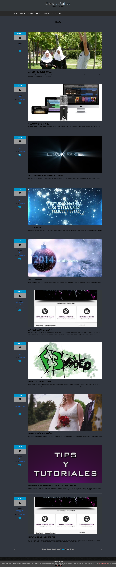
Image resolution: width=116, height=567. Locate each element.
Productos (22, 13)
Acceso (54, 13)
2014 (21, 33)
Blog (20, 44)
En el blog (30, 13)
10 (65, 549)
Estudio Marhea (22, 47)
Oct (19, 395)
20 (20, 89)
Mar (18, 33)
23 (20, 193)
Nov (18, 291)
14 (20, 451)
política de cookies (103, 563)
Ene (19, 85)
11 (67, 549)
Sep (19, 499)
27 (20, 399)
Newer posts (17, 549)
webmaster (22, 307)
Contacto (38, 13)
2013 (21, 189)
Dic (19, 189)
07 (20, 347)
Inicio (15, 13)
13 (20, 37)
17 (20, 503)
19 (20, 245)
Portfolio (46, 13)
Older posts (98, 549)
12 (70, 549)
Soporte (61, 13)
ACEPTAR (59, 565)
